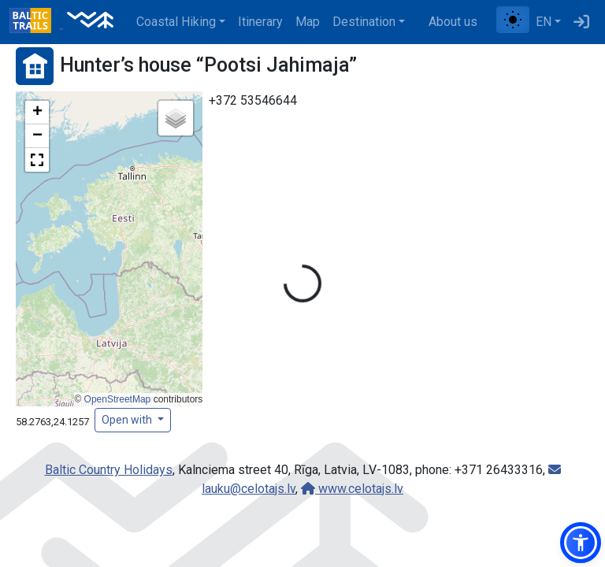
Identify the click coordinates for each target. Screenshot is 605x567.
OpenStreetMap (117, 399)
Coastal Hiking (176, 21)
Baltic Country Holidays (109, 469)
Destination (363, 21)
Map (307, 21)
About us (453, 21)
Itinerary (260, 21)
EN (543, 21)
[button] (37, 112)
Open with (128, 419)
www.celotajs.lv (352, 488)
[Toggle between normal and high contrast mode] (512, 19)
